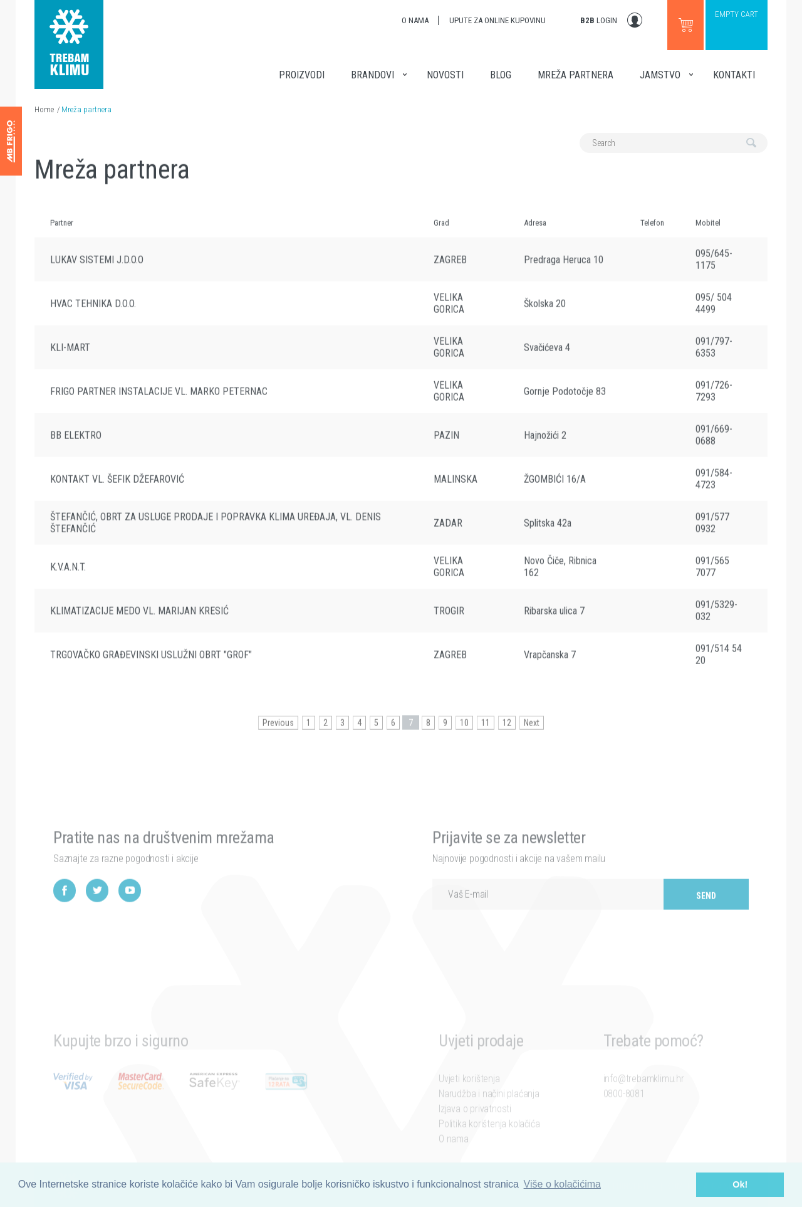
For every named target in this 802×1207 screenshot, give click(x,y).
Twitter (97, 909)
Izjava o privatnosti (475, 1125)
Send (706, 915)
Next (531, 732)
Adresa (535, 232)
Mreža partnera (575, 75)
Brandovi (372, 75)
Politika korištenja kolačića (489, 1140)
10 (464, 732)
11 (485, 732)
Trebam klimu (68, 37)
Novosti (445, 75)
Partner (61, 232)
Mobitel (708, 232)
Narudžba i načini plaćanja (489, 1109)
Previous (278, 732)
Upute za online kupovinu (497, 20)
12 (507, 732)
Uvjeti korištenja (469, 1094)
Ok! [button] (739, 1184)
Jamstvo (660, 75)
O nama (415, 20)
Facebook (64, 909)
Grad (441, 232)
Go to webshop (685, 25)
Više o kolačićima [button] (562, 1184)
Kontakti (734, 75)
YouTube (129, 909)
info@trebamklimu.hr (643, 1094)
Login (598, 20)
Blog (500, 75)
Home (44, 109)
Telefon (652, 232)
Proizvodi (302, 75)
